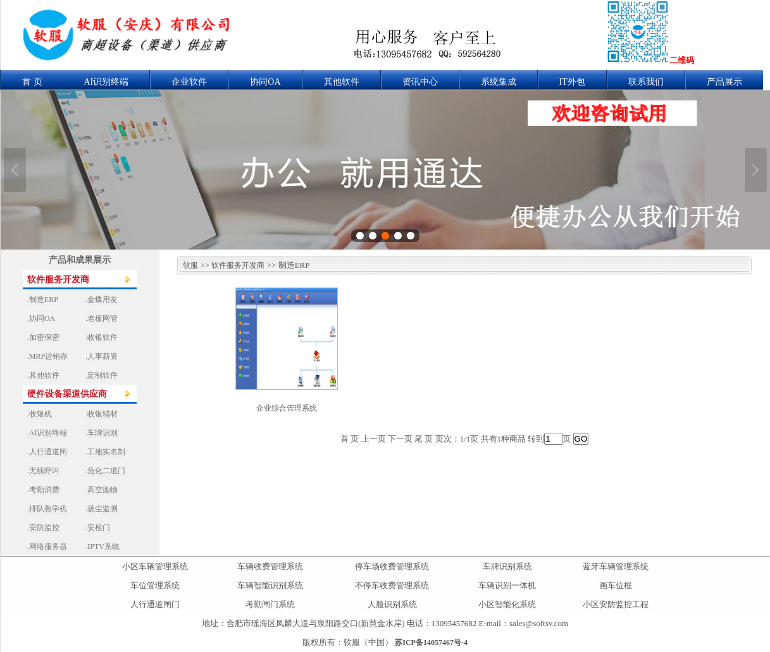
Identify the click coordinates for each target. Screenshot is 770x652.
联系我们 (646, 82)
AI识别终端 (106, 82)
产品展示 (724, 82)
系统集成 (498, 82)
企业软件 (189, 82)
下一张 (756, 170)
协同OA (265, 82)
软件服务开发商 (237, 265)
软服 (187, 265)
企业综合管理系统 (286, 408)
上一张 (15, 170)
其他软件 (341, 82)
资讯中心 (420, 82)
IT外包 (572, 82)
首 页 (32, 82)
